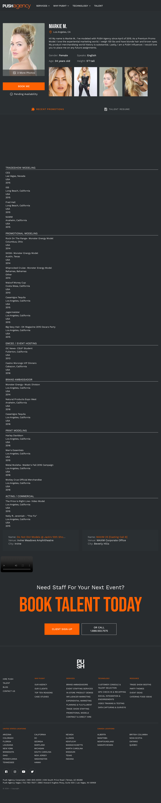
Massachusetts (74, 745)
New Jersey (40, 755)
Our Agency (41, 684)
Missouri (70, 752)
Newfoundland (105, 741)
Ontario (133, 741)
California (40, 734)
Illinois (70, 738)
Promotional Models (77, 713)
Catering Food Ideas (141, 697)
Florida (7, 741)
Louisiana (8, 745)
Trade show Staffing (77, 709)
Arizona (7, 734)
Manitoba (102, 738)
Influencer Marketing (78, 697)
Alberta (101, 734)
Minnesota (8, 752)
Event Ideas (136, 693)
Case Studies (42, 697)
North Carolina (74, 748)
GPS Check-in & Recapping (112, 692)
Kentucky (71, 741)
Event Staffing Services (79, 688)
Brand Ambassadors (77, 684)
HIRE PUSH (8, 679)
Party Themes (137, 688)
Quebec (133, 745)
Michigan (39, 748)
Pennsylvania (10, 759)
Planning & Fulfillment (79, 705)
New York (8, 748)
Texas (69, 755)
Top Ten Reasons (44, 693)
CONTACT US (9, 691)
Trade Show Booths (140, 684)
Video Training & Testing (111, 703)
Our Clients (41, 688)
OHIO (5, 755)
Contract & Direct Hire (78, 717)
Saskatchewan (105, 745)
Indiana (70, 759)
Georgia (38, 741)
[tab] (47, 110)
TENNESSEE (8, 762)
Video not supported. (17, 564)
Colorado (8, 738)
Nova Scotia (135, 738)
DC (35, 738)
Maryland (39, 745)
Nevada (70, 734)
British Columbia (138, 734)
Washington (40, 759)
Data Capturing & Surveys (112, 707)
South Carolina (42, 752)
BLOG (5, 687)
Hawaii (37, 762)
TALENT (98, 5)
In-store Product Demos (79, 693)
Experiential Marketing (79, 701)
